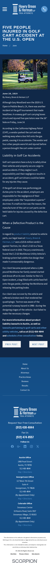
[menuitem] (13, 553)
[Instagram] (31, 446)
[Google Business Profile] (18, 446)
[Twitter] (37, 446)
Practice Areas (25, 377)
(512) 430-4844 (25, 427)
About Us (25, 368)
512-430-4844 (25, 468)
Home (25, 364)
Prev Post (11, 344)
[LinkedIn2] (25, 446)
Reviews (25, 381)
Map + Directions (25, 472)
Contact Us (25, 390)
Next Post (38, 344)
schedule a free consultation (21, 335)
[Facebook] (12, 446)
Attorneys (25, 372)
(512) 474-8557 (25, 437)
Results (25, 385)
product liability (22, 234)
